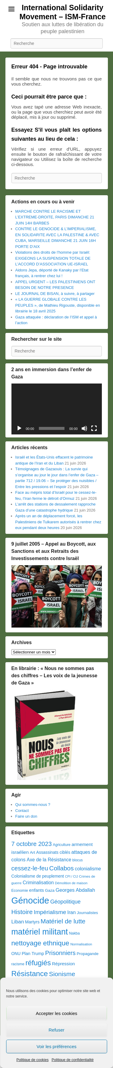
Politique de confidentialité (72, 1060)
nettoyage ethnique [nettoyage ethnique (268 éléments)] (40, 943)
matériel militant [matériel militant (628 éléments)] (39, 931)
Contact (22, 810)
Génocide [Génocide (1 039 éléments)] (30, 900)
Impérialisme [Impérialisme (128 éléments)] (50, 912)
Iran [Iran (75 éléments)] (71, 912)
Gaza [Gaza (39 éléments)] (49, 890)
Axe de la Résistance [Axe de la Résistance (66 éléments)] (49, 859)
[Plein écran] (94, 428)
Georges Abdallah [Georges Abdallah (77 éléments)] (75, 890)
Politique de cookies (32, 1060)
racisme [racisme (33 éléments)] (17, 964)
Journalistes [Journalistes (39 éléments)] (87, 912)
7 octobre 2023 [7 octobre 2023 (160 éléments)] (31, 844)
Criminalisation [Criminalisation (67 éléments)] (38, 882)
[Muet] (84, 428)
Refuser (56, 1029)
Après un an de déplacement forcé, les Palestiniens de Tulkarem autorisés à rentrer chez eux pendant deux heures (58, 522)
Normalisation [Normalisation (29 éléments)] (81, 944)
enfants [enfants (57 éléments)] (36, 890)
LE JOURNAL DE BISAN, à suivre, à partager (55, 293)
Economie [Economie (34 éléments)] (19, 890)
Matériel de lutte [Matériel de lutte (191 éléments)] (63, 921)
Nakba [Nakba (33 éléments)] (74, 933)
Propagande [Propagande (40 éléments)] (88, 953)
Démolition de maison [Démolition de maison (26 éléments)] (71, 883)
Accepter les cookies (56, 1013)
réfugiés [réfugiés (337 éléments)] (38, 963)
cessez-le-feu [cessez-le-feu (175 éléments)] (29, 868)
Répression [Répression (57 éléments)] (63, 963)
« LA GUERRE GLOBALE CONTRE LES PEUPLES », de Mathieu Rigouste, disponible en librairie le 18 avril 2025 (57, 305)
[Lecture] (19, 428)
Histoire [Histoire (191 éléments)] (22, 911)
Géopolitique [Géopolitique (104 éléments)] (65, 902)
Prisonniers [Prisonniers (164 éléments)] (60, 953)
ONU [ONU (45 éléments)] (16, 953)
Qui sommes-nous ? (32, 804)
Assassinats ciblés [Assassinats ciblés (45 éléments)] (53, 852)
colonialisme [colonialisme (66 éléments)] (88, 868)
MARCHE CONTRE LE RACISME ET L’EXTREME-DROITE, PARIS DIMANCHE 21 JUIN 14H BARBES (54, 217)
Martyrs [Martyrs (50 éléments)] (32, 921)
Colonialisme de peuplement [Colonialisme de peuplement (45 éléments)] (37, 876)
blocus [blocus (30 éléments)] (77, 860)
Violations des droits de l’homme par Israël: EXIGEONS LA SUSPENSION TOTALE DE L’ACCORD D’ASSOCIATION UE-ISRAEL (53, 258)
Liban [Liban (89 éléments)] (17, 922)
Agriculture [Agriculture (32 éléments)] (62, 845)
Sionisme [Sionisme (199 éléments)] (62, 973)
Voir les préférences (56, 1046)
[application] (56, 409)
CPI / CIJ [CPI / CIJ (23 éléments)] (71, 876)
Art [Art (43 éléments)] (32, 852)
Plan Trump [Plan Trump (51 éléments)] (33, 953)
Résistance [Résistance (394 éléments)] (29, 973)
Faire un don (26, 816)
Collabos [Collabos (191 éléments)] (61, 868)
